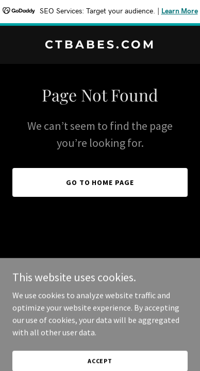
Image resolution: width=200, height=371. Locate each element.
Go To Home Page (100, 182)
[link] (100, 45)
